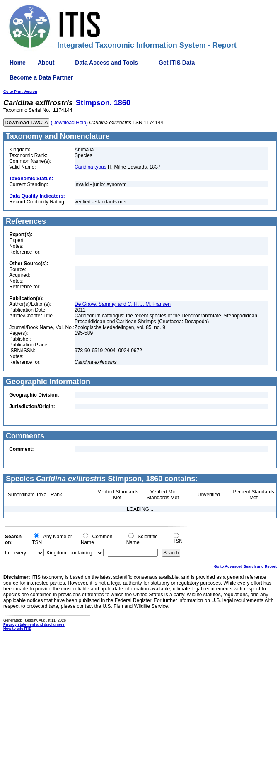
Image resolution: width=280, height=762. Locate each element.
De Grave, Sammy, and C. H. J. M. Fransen (123, 304)
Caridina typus (90, 167)
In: (7, 553)
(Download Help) (69, 123)
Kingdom (56, 553)
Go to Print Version (20, 92)
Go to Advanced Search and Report (245, 566)
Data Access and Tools (106, 62)
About (46, 62)
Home (18, 62)
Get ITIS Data (177, 62)
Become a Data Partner (41, 77)
